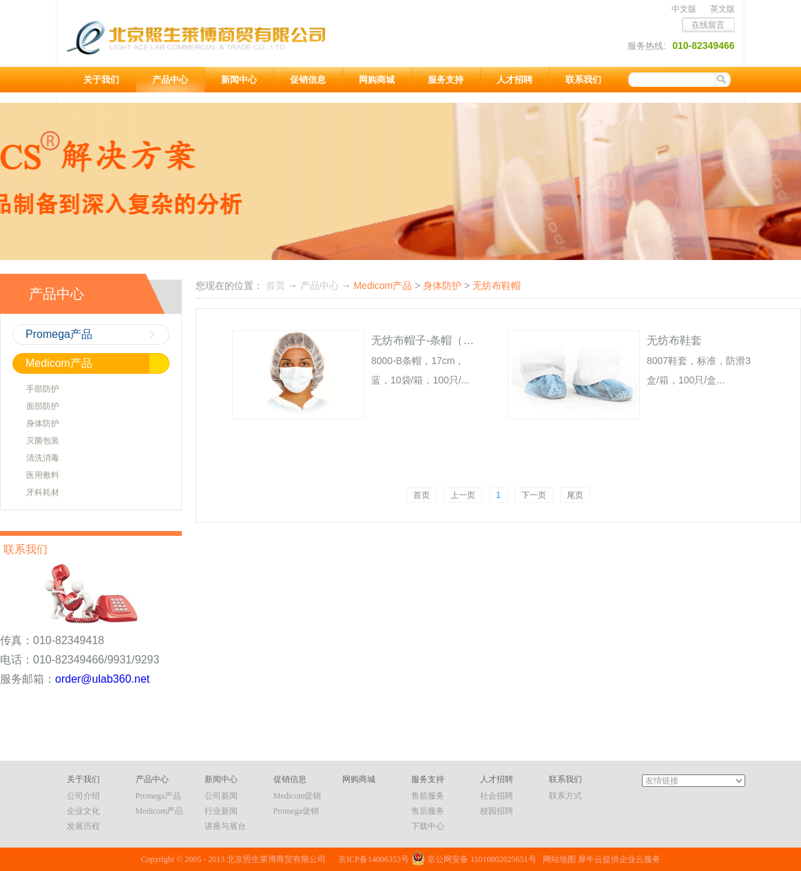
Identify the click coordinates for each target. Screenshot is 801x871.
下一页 (533, 495)
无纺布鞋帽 (496, 285)
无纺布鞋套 (674, 340)
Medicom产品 (382, 285)
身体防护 (442, 285)
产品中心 (319, 285)
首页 (421, 495)
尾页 (575, 495)
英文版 (722, 9)
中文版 (684, 9)
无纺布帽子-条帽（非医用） (439, 340)
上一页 (462, 495)
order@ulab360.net (102, 679)
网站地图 (557, 859)
